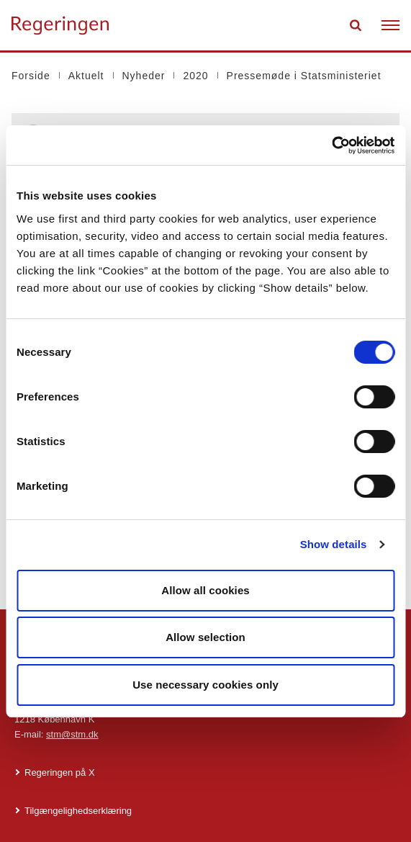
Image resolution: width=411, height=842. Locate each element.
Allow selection (205, 637)
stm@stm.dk (72, 734)
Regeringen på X (59, 772)
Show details (333, 544)
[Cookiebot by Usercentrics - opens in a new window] (331, 145)
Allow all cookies (205, 590)
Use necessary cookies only (205, 684)
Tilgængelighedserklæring (78, 810)
